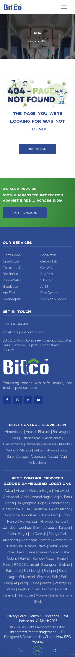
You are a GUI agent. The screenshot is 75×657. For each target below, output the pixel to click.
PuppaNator (12, 280)
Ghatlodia (12, 515)
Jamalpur (10, 527)
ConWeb (46, 267)
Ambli (25, 497)
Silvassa (51, 450)
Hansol (12, 521)
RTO (17, 564)
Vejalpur (24, 589)
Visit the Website (25, 212)
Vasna (34, 583)
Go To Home (37, 149)
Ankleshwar (37, 462)
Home (32, 41)
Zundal (62, 589)
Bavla (54, 595)
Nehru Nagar (58, 546)
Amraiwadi (61, 490)
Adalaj (8, 490)
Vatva (11, 589)
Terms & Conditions (44, 616)
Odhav (10, 552)
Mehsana (50, 444)
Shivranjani (27, 576)
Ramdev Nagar (43, 558)
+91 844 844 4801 (16, 324)
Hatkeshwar (29, 521)
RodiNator (48, 255)
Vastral (47, 583)
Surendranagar (18, 456)
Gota (65, 515)
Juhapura (50, 527)
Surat (64, 450)
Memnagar (29, 540)
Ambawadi (11, 497)
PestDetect (49, 292)
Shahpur (50, 570)
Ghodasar (29, 515)
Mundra (65, 444)
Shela (38, 601)
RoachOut (10, 274)
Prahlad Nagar (48, 552)
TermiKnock (12, 267)
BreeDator (11, 286)
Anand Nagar (42, 497)
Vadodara (38, 456)
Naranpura (15, 546)
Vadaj (24, 583)
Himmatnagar (13, 444)
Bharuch (44, 431)
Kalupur (64, 527)
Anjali (58, 497)
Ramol (61, 558)
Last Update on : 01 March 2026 (43, 618)
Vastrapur (62, 583)
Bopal (42, 503)
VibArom (46, 280)
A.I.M (44, 286)
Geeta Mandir (59, 509)
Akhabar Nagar (40, 490)
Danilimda (39, 509)
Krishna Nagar (16, 533)
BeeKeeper (11, 299)
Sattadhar (13, 570)
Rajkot (38, 450)
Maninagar (10, 540)
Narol (42, 546)
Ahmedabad (14, 431)
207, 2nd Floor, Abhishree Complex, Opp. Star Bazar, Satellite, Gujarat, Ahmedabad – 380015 (37, 345)
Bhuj (15, 438)
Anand (31, 431)
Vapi (63, 456)
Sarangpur (49, 564)
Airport (21, 490)
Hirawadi (46, 521)
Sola (55, 576)
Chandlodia (11, 509)
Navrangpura (62, 540)
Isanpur (60, 521)
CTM (26, 509)
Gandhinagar (30, 438)
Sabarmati (31, 564)
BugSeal (46, 274)
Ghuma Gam (48, 515)
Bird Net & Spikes (53, 299)
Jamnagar (33, 444)
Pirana (30, 552)
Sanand (8, 595)
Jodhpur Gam (29, 527)
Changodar (25, 595)
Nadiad (11, 450)
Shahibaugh (32, 570)
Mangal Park (58, 533)
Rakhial (25, 558)
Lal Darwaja (38, 533)
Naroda (30, 546)
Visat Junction (43, 589)
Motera (44, 540)
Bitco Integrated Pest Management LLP (37, 629)
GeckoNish (48, 261)
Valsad (53, 456)
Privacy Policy (17, 616)
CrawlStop (11, 261)
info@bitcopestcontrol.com (23, 332)
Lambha (66, 595)
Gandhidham (51, 438)
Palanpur (25, 450)
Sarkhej (64, 564)
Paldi (20, 552)
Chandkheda (58, 503)
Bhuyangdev (26, 503)
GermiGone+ (13, 255)
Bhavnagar (61, 431)
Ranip (7, 564)
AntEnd (9, 292)
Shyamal (43, 576)
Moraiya (42, 595)
